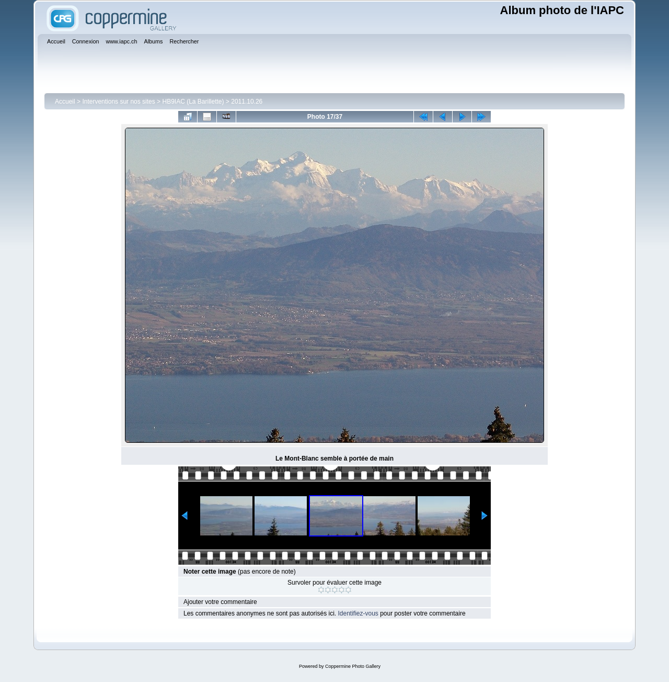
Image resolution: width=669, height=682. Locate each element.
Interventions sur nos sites (118, 101)
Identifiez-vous (358, 613)
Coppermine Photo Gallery (352, 666)
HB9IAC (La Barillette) (193, 101)
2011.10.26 (246, 101)
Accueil (65, 101)
